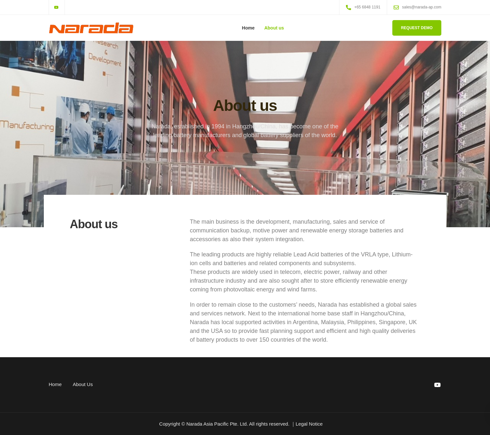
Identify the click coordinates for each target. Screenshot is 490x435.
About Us (83, 384)
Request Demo (417, 28)
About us (274, 27)
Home (248, 27)
